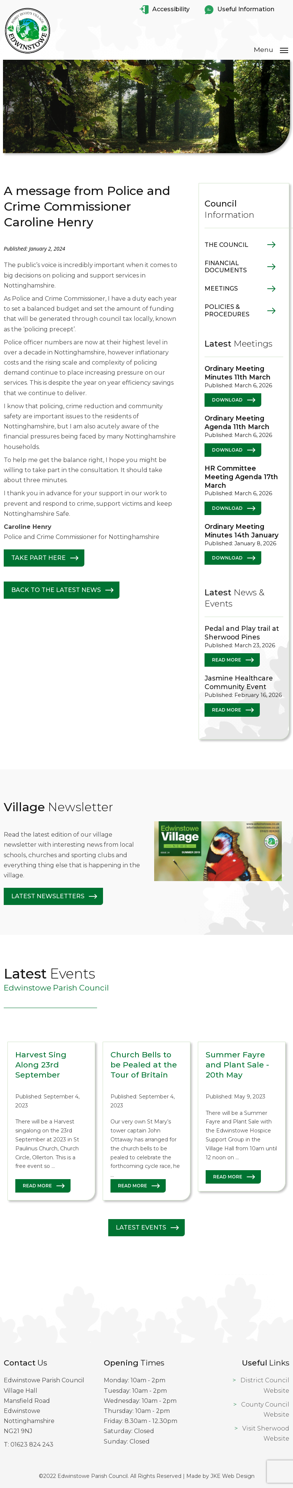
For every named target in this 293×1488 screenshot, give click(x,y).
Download (227, 400)
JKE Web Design (233, 1475)
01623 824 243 (31, 1444)
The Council (226, 244)
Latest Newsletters (47, 895)
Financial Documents (226, 266)
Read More (226, 659)
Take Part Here (38, 557)
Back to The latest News (56, 589)
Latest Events (141, 1227)
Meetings (221, 288)
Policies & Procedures (227, 310)
